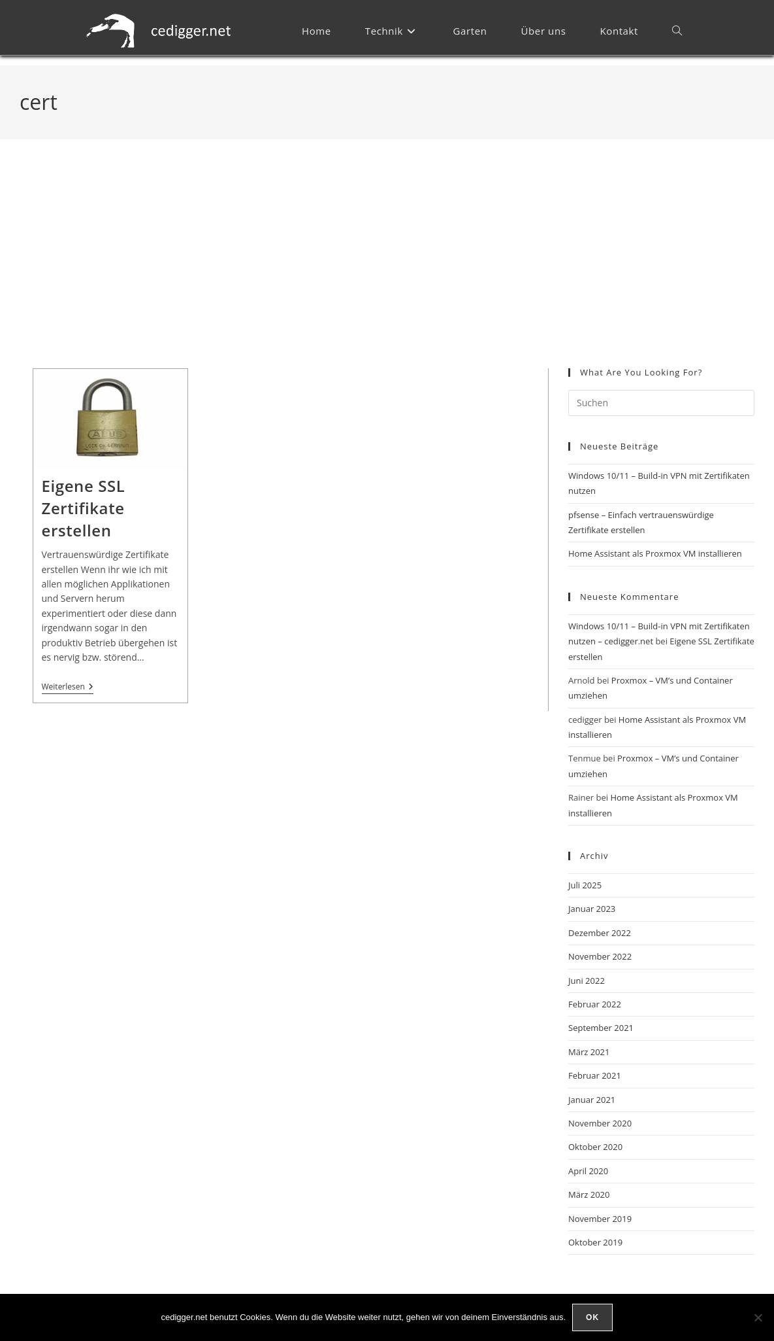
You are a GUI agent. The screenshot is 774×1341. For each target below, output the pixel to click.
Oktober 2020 (595, 1147)
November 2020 (600, 1123)
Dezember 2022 (599, 933)
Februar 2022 (594, 1004)
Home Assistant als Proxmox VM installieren (655, 553)
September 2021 (601, 1028)
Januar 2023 (591, 908)
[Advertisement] (387, 270)
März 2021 (588, 1052)
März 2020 (588, 1194)
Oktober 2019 (595, 1242)
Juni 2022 (586, 980)
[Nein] (757, 1317)
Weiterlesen (67, 687)
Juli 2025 (585, 885)
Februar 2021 (594, 1075)
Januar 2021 (591, 1100)
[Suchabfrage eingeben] (661, 403)
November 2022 (600, 956)
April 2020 (588, 1171)
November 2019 (600, 1219)
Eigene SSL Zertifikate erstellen (83, 507)
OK (592, 1317)
